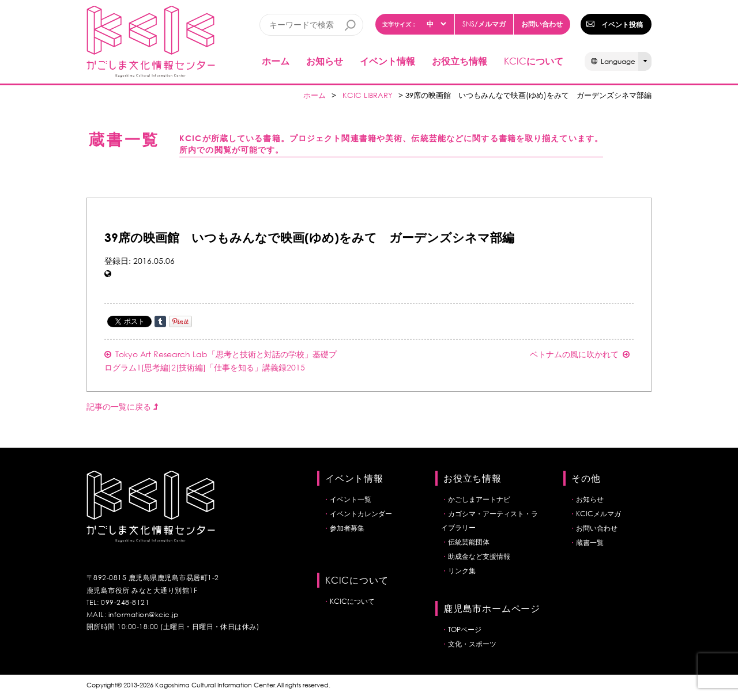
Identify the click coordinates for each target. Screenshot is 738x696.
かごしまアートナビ (479, 499)
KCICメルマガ (598, 514)
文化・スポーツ (472, 644)
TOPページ (464, 629)
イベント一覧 (350, 499)
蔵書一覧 (590, 542)
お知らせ (324, 60)
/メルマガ (484, 24)
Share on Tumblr (160, 321)
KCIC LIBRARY (367, 95)
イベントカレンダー (361, 514)
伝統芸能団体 (469, 542)
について (533, 61)
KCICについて (352, 601)
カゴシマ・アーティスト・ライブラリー (489, 520)
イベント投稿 (622, 24)
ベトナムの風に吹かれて (580, 354)
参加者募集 (347, 528)
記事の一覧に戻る (122, 406)
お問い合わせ (542, 23)
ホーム (275, 60)
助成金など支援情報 (479, 556)
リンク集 (462, 571)
